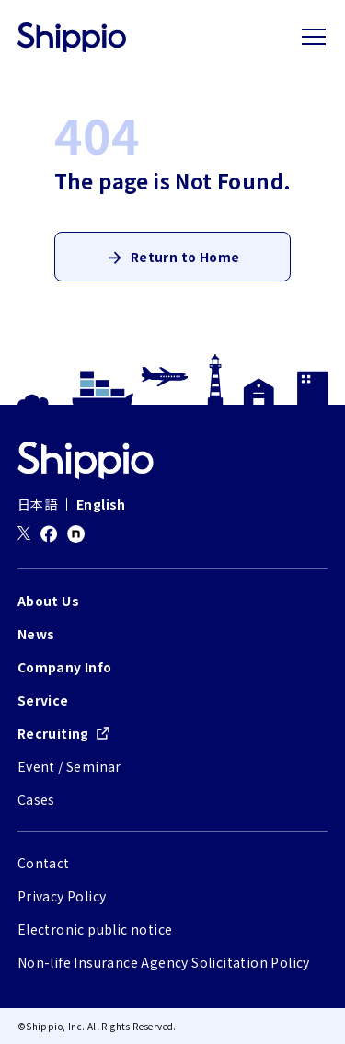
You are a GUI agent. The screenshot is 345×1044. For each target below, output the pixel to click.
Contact (43, 863)
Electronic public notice (95, 929)
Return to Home (185, 256)
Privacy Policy (62, 896)
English (101, 504)
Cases (36, 799)
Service (43, 700)
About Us (48, 600)
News (36, 634)
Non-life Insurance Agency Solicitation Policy (163, 962)
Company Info (64, 667)
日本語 (37, 504)
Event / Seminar (69, 766)
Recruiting (53, 733)
